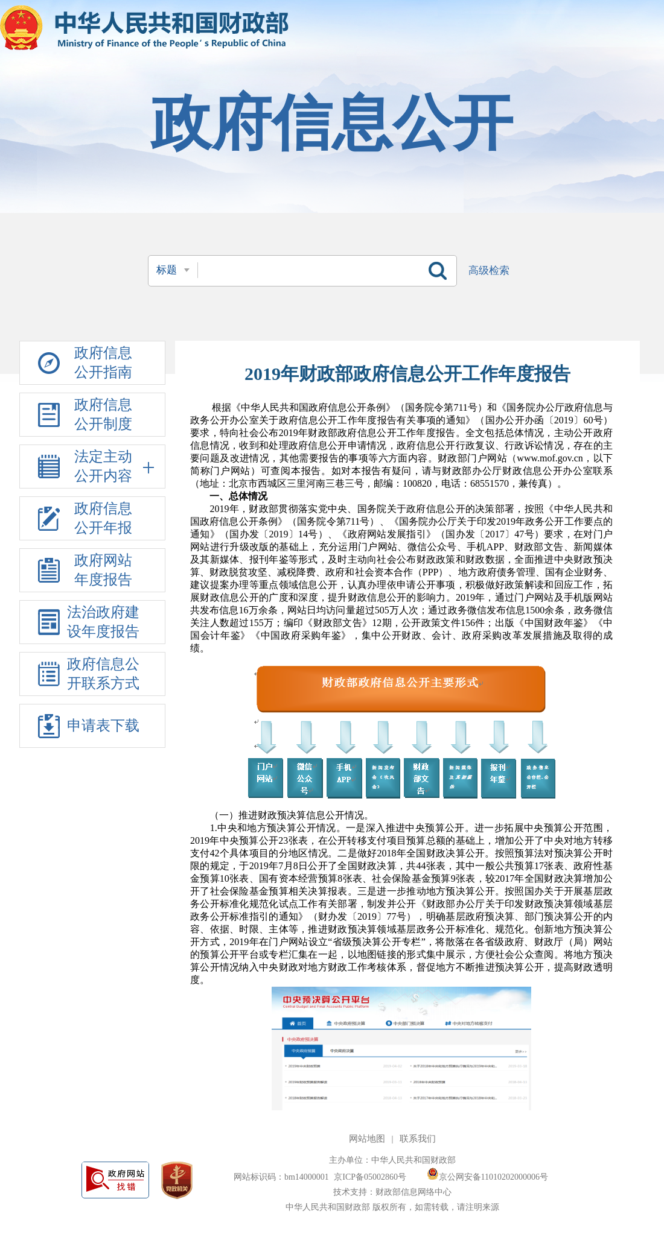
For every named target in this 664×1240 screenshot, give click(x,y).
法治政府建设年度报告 (103, 621)
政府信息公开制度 (103, 414)
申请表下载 (103, 725)
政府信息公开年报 (103, 518)
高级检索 (488, 270)
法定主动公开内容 (114, 466)
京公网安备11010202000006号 (487, 1176)
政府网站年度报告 (103, 569)
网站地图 (367, 1139)
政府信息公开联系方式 (103, 673)
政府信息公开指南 (103, 362)
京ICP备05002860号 (371, 1176)
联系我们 (418, 1139)
